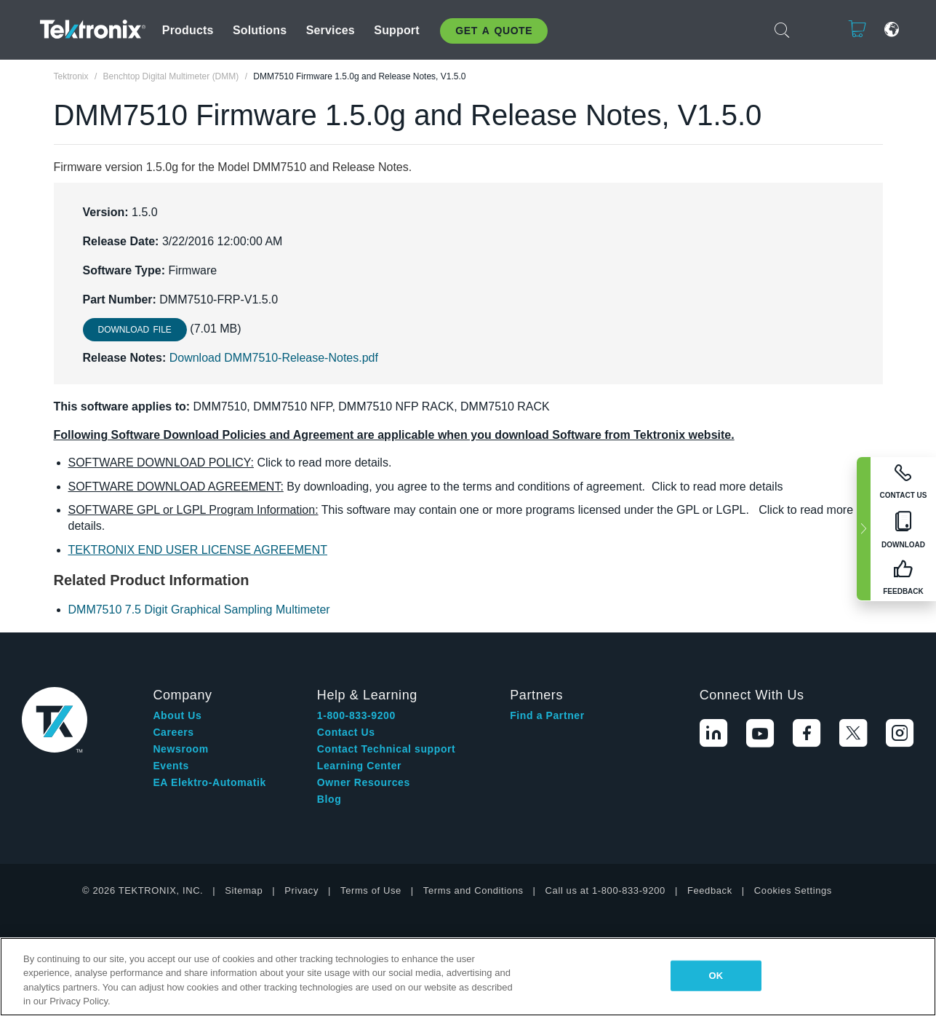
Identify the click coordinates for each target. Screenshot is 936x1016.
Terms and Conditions (473, 890)
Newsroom (180, 749)
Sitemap (244, 890)
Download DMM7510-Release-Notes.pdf (273, 358)
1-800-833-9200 (356, 715)
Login (812, 29)
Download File (135, 330)
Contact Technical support (386, 749)
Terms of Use (370, 890)
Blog (329, 799)
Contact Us (346, 732)
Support (396, 30)
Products (188, 30)
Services (330, 30)
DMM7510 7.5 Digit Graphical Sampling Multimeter (199, 609)
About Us (177, 715)
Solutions (260, 30)
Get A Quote (493, 30)
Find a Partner (547, 715)
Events (171, 765)
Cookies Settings (793, 890)
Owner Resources (363, 782)
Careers (173, 732)
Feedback (709, 890)
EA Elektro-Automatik (209, 782)
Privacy (301, 890)
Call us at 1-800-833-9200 (605, 890)
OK (716, 975)
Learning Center (359, 765)
